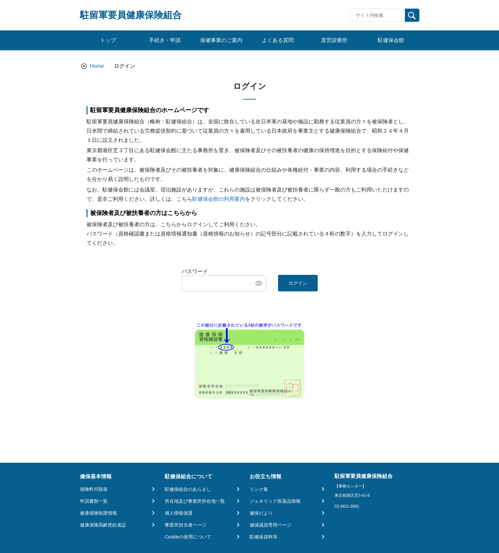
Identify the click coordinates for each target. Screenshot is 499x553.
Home (97, 66)
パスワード (195, 271)
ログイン (298, 283)
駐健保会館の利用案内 (218, 199)
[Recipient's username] (377, 15)
